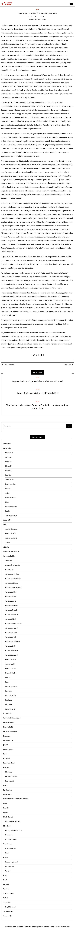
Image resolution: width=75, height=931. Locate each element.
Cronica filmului (10, 533)
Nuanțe (7, 488)
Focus (7, 682)
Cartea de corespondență (13, 587)
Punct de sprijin (10, 695)
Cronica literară (10, 668)
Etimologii (6, 758)
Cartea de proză (10, 637)
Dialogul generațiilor (10, 731)
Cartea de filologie (11, 606)
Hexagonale (9, 835)
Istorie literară (8, 817)
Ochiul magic (7, 844)
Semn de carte (10, 709)
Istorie (5, 812)
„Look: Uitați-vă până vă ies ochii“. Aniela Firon (37, 393)
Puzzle (7, 511)
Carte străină (9, 569)
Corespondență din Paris (13, 830)
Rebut (7, 853)
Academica (7, 444)
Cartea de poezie (11, 632)
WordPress (66, 927)
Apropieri (8, 561)
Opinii (7, 493)
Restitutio (8, 700)
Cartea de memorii (11, 628)
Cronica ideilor (10, 664)
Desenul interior (10, 673)
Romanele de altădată (12, 821)
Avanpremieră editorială (11, 552)
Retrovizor (8, 704)
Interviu (5, 808)
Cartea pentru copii (11, 655)
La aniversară (9, 781)
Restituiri (6, 889)
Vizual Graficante (25, 927)
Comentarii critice (9, 556)
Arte (37, 9)
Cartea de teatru (10, 646)
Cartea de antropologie (13, 578)
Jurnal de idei (9, 480)
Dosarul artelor (8, 749)
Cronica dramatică (11, 529)
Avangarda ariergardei (12, 565)
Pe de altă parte (10, 498)
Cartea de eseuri (10, 601)
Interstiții (8, 475)
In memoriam (7, 794)
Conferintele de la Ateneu (11, 718)
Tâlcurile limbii (8, 911)
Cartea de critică (10, 592)
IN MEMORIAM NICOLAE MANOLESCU (16, 799)
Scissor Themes (43, 927)
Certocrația (9, 453)
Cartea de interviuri (11, 614)
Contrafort (8, 457)
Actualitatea (7, 448)
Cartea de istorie (10, 619)
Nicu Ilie (16, 927)
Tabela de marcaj (11, 516)
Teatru (7, 543)
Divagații (8, 466)
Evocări (5, 785)
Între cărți (8, 691)
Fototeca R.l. (7, 790)
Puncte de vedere (11, 507)
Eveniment (6, 767)
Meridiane (6, 826)
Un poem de (9, 866)
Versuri (7, 871)
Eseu (4, 754)
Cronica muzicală (11, 538)
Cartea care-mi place (12, 574)
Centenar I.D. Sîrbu (11, 776)
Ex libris (8, 677)
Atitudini (6, 547)
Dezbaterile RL (8, 727)
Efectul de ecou (10, 848)
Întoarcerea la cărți (11, 686)
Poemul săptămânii (11, 862)
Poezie (5, 857)
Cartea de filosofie (11, 610)
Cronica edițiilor (10, 659)
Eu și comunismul (9, 763)
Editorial (8, 471)
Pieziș (7, 502)
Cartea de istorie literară (13, 623)
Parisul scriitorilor (11, 839)
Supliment (6, 902)
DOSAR (5, 745)
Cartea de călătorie (11, 583)
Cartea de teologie (11, 650)
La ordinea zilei (10, 484)
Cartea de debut (10, 597)
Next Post (67, 365)
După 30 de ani (10, 907)
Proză (5, 875)
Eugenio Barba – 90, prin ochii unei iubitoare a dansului (37, 381)
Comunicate (7, 713)
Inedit (5, 803)
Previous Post (9, 365)
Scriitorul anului (8, 893)
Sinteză (5, 898)
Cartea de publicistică (12, 642)
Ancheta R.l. (7, 520)
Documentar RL (8, 740)
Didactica (8, 462)
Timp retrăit (7, 916)
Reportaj (6, 884)
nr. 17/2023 (42, 19)
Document (6, 736)
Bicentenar (9, 772)
